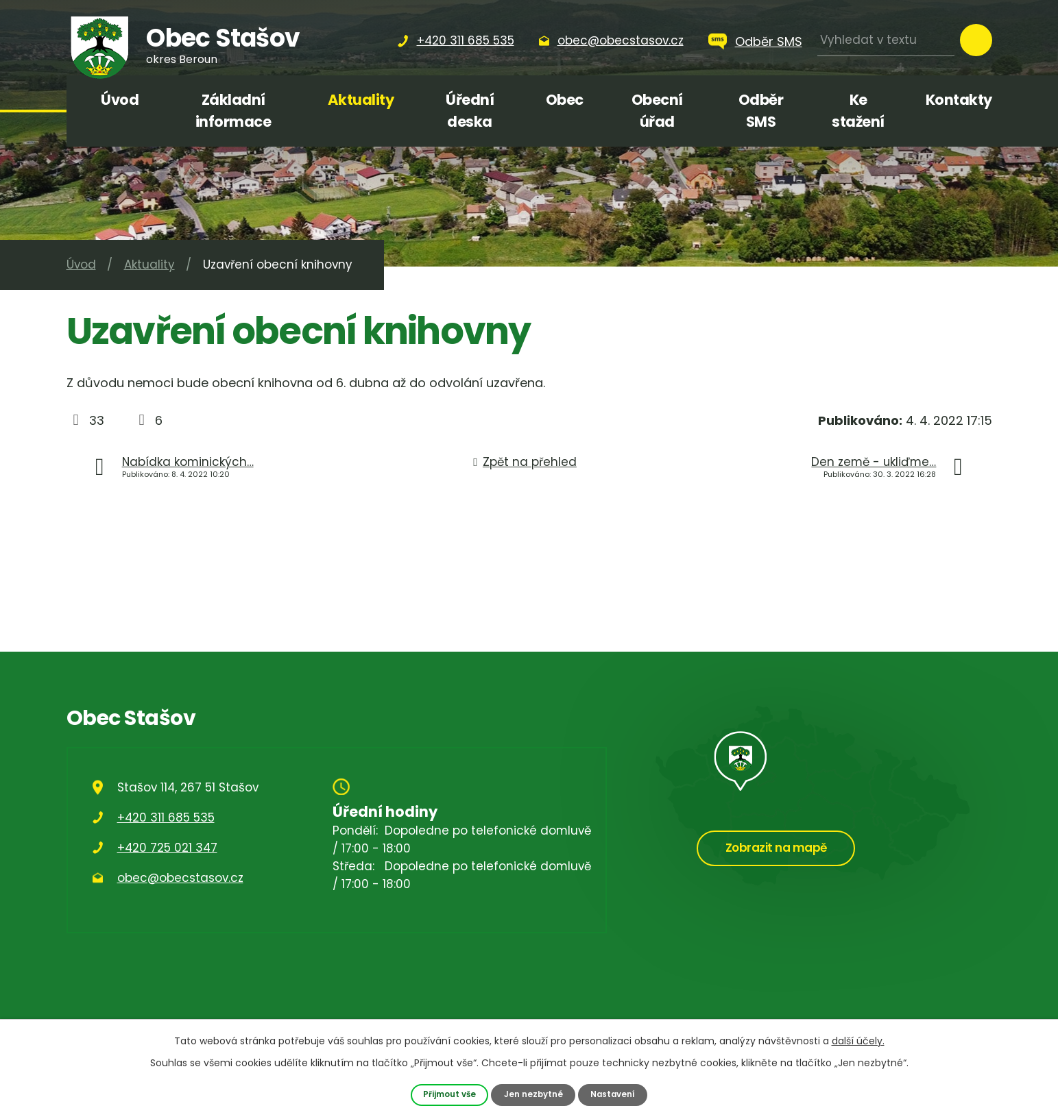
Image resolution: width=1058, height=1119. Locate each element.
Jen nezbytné (533, 1094)
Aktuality (361, 100)
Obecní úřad (657, 111)
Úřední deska (470, 111)
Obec (565, 100)
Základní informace (233, 111)
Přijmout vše (446, 1094)
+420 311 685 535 (166, 817)
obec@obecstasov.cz (180, 878)
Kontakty (959, 100)
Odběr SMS (768, 41)
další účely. (858, 1040)
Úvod (120, 100)
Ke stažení (858, 111)
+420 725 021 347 (167, 847)
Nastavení (616, 1094)
